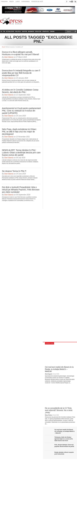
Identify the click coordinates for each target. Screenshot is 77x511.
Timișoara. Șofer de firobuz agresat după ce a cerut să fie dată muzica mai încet (63, 438)
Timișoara (4, 1)
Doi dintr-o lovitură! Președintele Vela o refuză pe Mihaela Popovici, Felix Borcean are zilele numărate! (21, 189)
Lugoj (18, 1)
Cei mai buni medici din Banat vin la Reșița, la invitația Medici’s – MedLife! (59, 369)
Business (31, 31)
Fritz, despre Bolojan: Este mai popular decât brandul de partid (64, 445)
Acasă (3, 47)
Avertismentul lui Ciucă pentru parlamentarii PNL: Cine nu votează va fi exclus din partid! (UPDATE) (21, 110)
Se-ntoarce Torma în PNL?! (14, 171)
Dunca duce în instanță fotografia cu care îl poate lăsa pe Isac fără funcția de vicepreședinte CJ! (21, 72)
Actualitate (10, 31)
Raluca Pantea (48, 415)
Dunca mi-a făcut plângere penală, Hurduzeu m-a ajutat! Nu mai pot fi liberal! (20, 53)
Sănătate (45, 31)
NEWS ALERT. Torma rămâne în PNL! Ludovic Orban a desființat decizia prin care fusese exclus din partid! (21, 152)
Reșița (11, 1)
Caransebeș (25, 1)
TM (4, 31)
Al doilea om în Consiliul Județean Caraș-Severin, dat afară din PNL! (20, 91)
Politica (18, 31)
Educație (38, 31)
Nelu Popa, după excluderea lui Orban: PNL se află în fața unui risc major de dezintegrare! (19, 131)
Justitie (24, 31)
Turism (52, 31)
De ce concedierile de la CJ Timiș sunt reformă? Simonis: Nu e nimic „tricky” (58, 410)
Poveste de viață (37, 1)
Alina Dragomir (48, 374)
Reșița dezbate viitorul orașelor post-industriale (64, 453)
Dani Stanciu (8, 57)
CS (1, 31)
